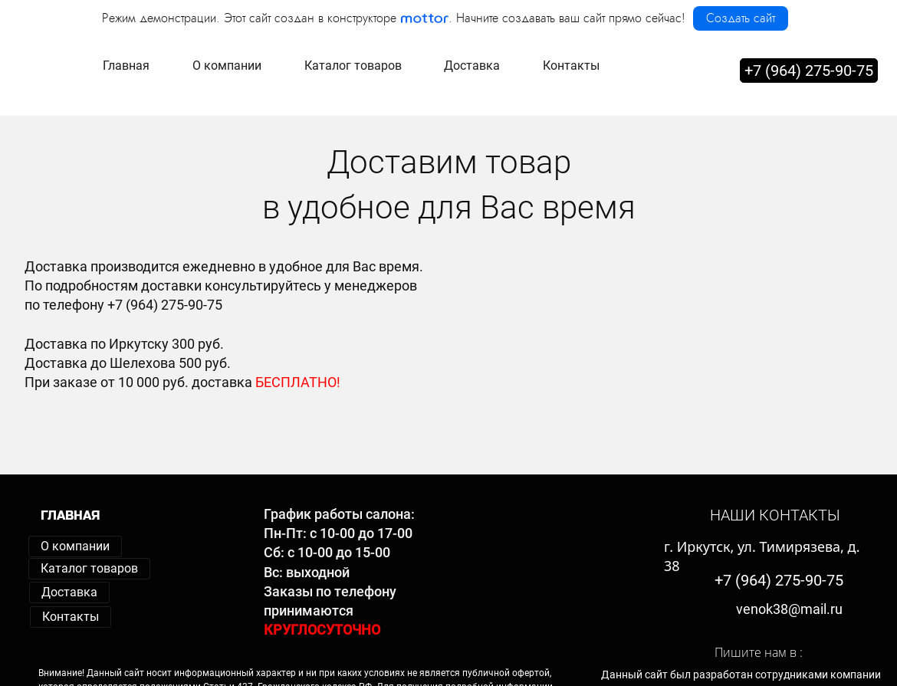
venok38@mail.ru (789, 609)
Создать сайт (740, 18)
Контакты (70, 616)
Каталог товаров (89, 568)
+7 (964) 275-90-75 (808, 68)
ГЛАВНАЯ (70, 515)
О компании (75, 546)
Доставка (69, 592)
